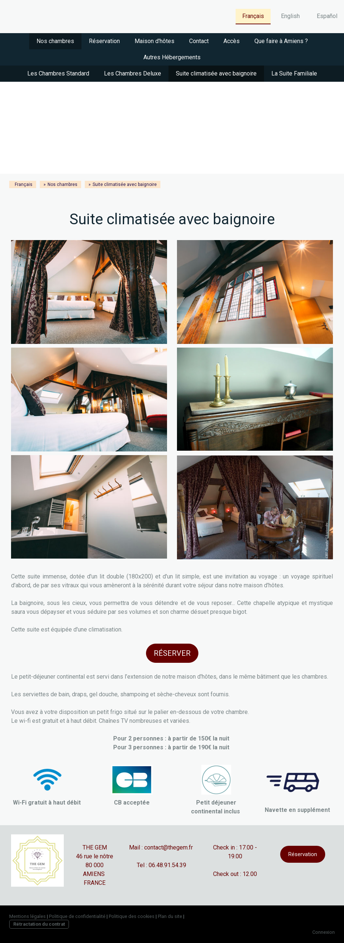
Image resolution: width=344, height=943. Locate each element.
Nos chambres (55, 41)
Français (253, 16)
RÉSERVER (172, 653)
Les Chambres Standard (58, 73)
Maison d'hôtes (154, 41)
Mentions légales (27, 916)
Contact (199, 41)
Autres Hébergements (172, 57)
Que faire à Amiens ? (281, 41)
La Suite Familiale (294, 73)
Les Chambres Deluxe (132, 73)
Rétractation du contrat (39, 924)
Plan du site (170, 916)
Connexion (323, 932)
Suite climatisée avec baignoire (216, 73)
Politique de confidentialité (77, 916)
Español (327, 16)
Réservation (104, 41)
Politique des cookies (131, 916)
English (290, 16)
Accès (231, 41)
